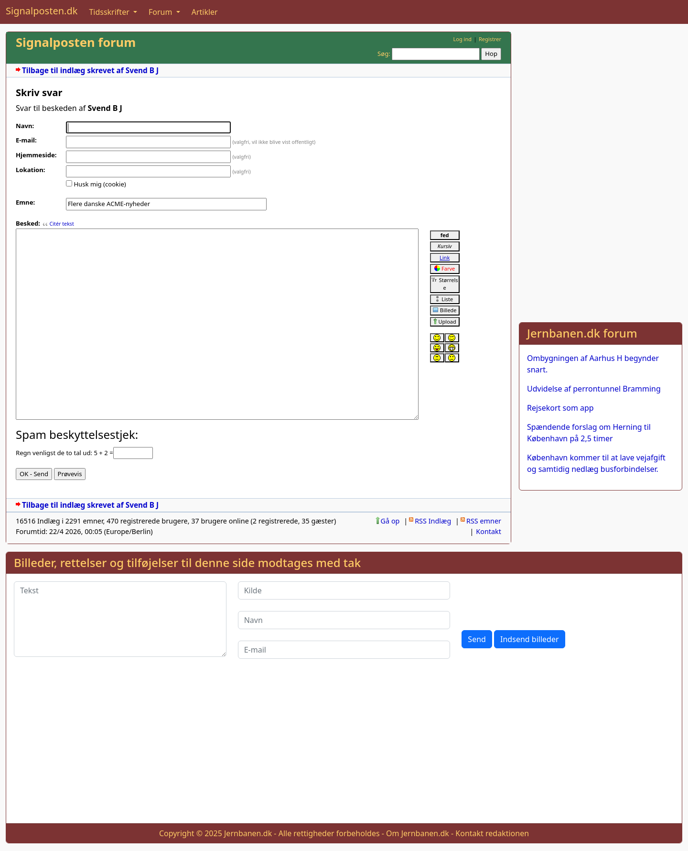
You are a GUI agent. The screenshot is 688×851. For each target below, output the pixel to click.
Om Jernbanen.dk (417, 833)
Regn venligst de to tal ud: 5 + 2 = (64, 452)
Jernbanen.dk (248, 833)
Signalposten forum (76, 42)
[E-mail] (344, 650)
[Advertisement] (600, 98)
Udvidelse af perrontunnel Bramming (594, 388)
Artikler (205, 12)
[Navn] (344, 620)
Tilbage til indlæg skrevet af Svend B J (90, 70)
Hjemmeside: (36, 155)
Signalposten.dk (41, 10)
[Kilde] (344, 590)
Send (477, 639)
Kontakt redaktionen (492, 833)
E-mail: (26, 140)
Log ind (462, 39)
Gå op (390, 520)
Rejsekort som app (560, 408)
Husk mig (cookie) (100, 184)
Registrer (490, 39)
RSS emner (483, 520)
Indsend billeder (529, 639)
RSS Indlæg (433, 520)
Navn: (25, 125)
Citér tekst (61, 223)
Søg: (383, 53)
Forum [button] (161, 12)
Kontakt (488, 531)
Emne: (25, 202)
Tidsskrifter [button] (110, 12)
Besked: (28, 223)
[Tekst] (120, 619)
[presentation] (534, 600)
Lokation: (30, 169)
